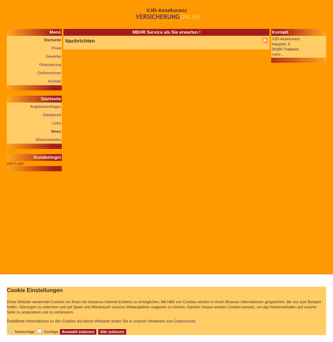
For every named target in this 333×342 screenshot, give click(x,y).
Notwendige (25, 332)
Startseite (52, 40)
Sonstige (51, 332)
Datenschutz (184, 321)
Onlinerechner (49, 73)
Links (56, 123)
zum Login (15, 163)
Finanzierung (50, 65)
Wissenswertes (48, 139)
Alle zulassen (112, 332)
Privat (56, 48)
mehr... (278, 54)
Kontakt (54, 81)
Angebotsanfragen (45, 106)
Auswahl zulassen (78, 332)
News (56, 131)
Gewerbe (53, 56)
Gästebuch (52, 115)
